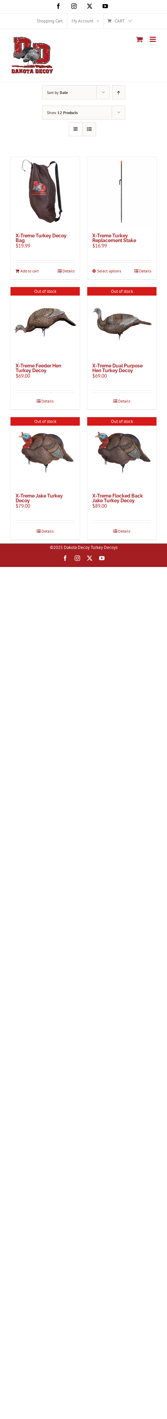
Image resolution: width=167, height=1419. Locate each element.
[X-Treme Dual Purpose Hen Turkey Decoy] (121, 322)
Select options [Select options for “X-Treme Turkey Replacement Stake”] (109, 270)
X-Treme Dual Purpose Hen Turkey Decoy (117, 368)
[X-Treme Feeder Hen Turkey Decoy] (45, 322)
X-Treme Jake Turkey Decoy (39, 498)
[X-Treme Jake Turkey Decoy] (45, 452)
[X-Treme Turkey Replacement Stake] (121, 191)
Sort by (57, 92)
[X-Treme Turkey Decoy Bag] (45, 191)
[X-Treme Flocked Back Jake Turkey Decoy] (121, 452)
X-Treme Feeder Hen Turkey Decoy (38, 368)
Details (68, 270)
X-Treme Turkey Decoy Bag (41, 238)
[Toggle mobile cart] (139, 39)
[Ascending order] (118, 92)
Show (62, 112)
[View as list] (89, 129)
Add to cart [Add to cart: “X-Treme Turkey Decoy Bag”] (29, 270)
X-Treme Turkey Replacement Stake (114, 238)
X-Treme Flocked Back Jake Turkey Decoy (117, 498)
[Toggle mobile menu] (153, 39)
